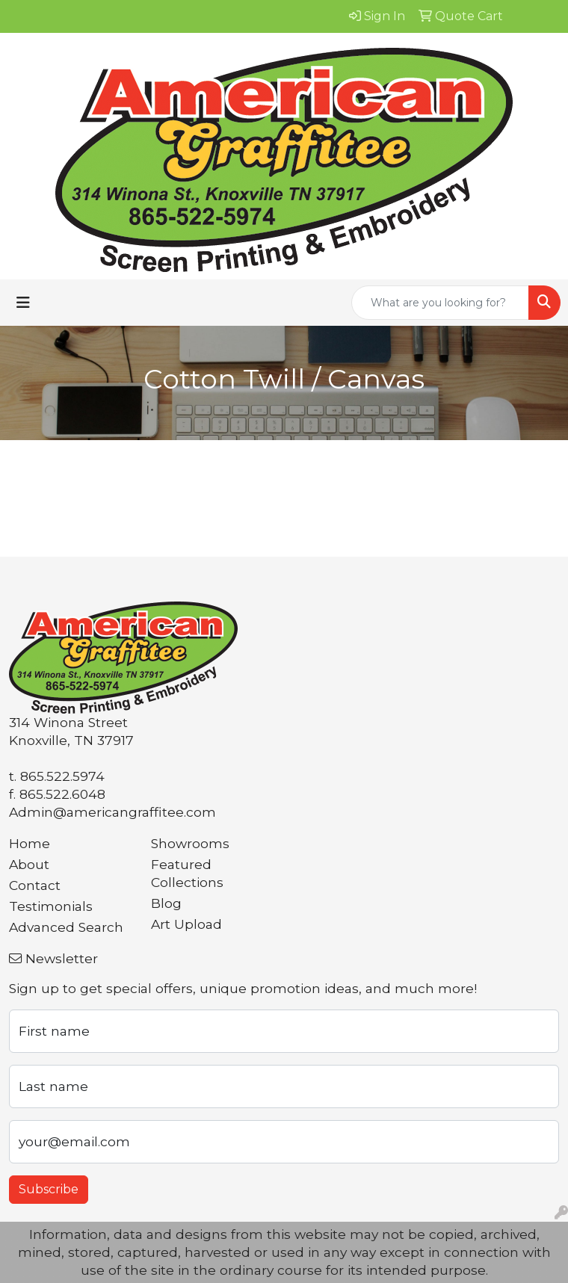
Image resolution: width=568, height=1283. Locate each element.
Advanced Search (66, 927)
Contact (35, 885)
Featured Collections (187, 873)
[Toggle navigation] (23, 302)
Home (29, 843)
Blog (166, 903)
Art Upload (186, 924)
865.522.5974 (62, 776)
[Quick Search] (440, 302)
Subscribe (48, 1189)
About (29, 864)
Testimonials (51, 906)
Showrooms (190, 843)
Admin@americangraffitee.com (112, 812)
